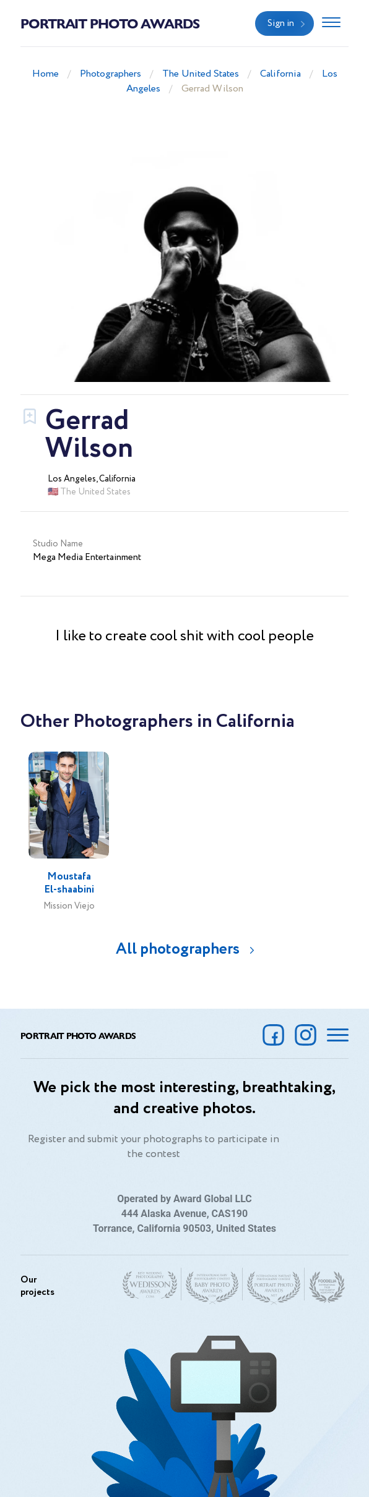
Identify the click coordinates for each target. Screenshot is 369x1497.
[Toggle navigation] (331, 23)
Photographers (110, 74)
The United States (200, 74)
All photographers (178, 949)
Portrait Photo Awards (109, 23)
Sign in (280, 23)
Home (45, 74)
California (280, 74)
